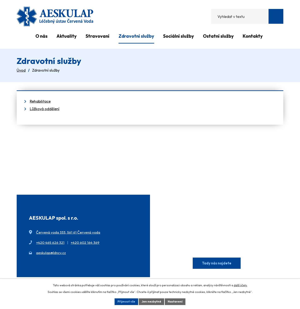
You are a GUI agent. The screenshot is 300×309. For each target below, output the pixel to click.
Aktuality (66, 36)
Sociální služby (178, 36)
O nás (41, 36)
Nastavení (175, 301)
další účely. (240, 285)
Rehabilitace (40, 101)
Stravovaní (97, 36)
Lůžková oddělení (44, 108)
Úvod (24, 36)
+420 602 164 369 (85, 242)
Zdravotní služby (136, 36)
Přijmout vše (126, 301)
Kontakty (253, 36)
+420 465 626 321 (50, 242)
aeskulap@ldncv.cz (51, 252)
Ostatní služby (218, 36)
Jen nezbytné (151, 301)
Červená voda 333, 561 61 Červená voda (68, 232)
